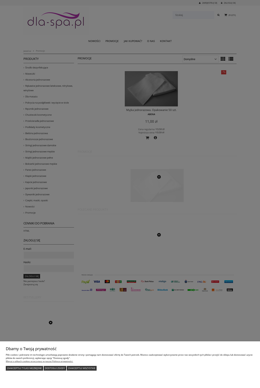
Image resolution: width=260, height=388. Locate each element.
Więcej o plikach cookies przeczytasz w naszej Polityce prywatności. (39, 361)
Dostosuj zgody (55, 368)
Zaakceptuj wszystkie (82, 368)
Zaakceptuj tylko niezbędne (24, 368)
